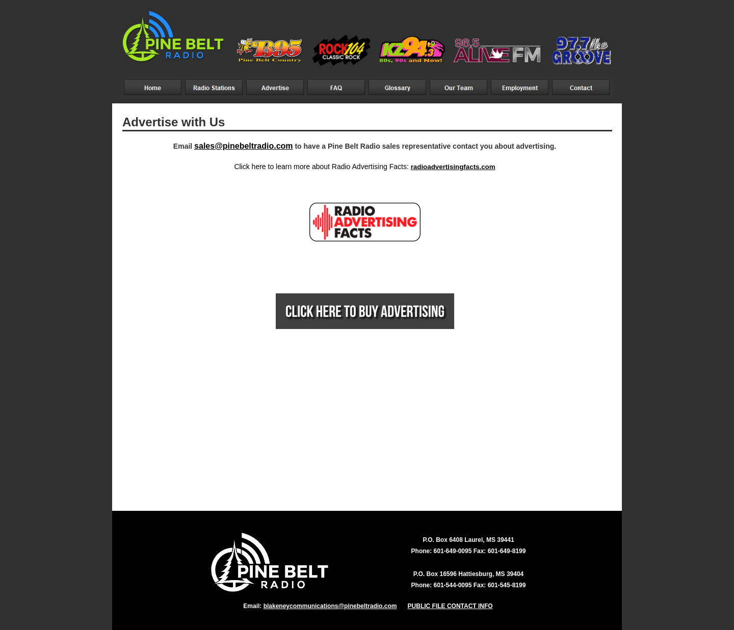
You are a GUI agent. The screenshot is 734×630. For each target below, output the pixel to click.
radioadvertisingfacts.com (453, 167)
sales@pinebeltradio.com (243, 146)
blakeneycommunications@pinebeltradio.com (330, 606)
